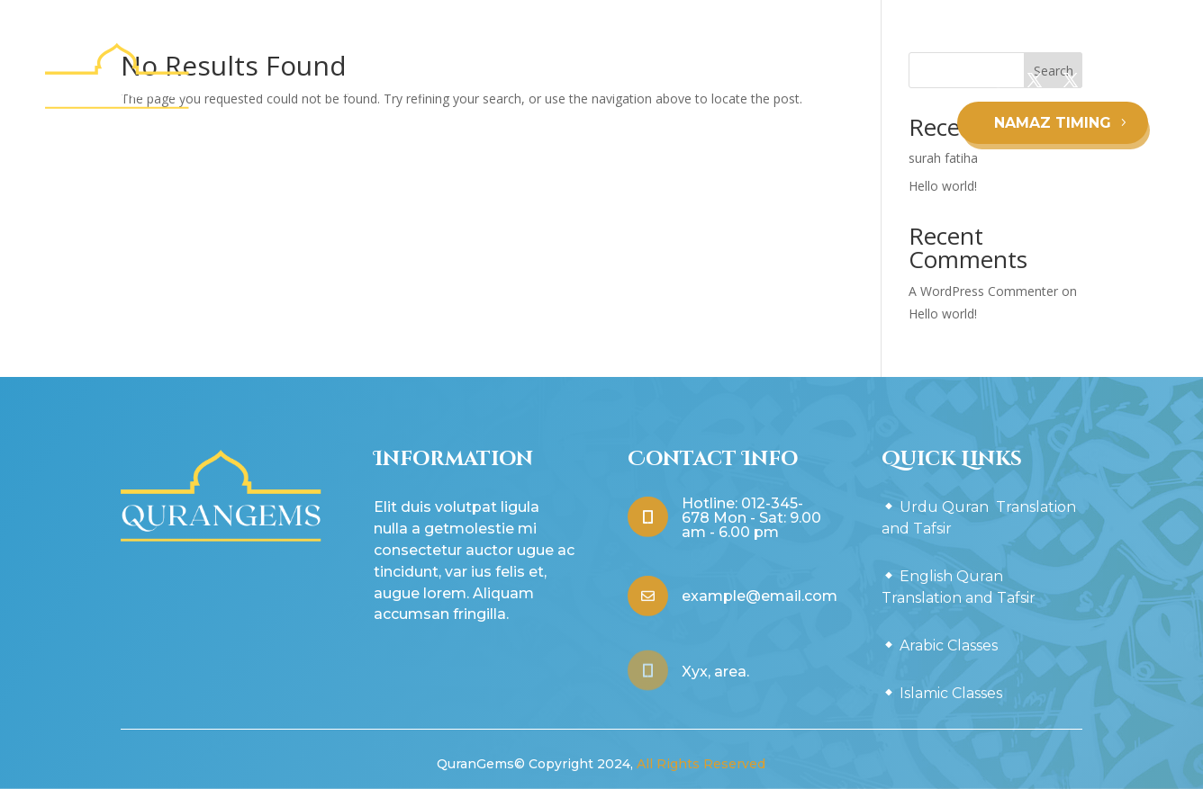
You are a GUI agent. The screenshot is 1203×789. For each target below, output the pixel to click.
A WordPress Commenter (983, 291)
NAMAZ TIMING (1052, 122)
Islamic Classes (559, 158)
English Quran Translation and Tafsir (624, 90)
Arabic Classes (813, 90)
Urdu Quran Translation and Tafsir (371, 90)
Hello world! (943, 313)
